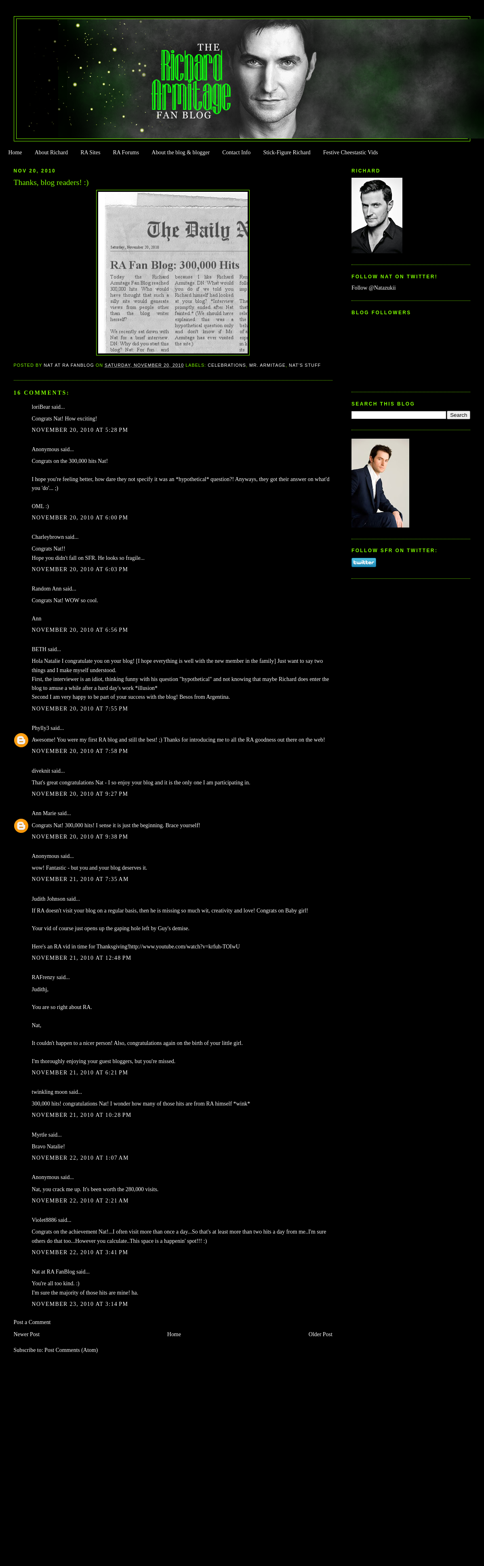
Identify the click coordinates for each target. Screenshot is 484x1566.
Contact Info (236, 152)
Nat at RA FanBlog (53, 1272)
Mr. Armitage (267, 365)
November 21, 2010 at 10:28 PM (82, 1115)
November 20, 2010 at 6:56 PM (80, 630)
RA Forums (126, 152)
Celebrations (227, 365)
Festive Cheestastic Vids (350, 152)
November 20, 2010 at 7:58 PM (80, 751)
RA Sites (90, 152)
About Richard (51, 152)
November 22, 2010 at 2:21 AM (80, 1201)
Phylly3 (40, 728)
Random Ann (47, 589)
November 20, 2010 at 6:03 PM (80, 569)
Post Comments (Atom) (71, 1350)
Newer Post (27, 1334)
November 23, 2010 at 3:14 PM (80, 1304)
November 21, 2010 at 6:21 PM (80, 1073)
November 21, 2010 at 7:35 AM (80, 879)
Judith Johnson (48, 899)
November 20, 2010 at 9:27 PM (80, 794)
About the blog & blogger (181, 152)
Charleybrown (48, 537)
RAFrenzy (43, 977)
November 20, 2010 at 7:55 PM (80, 709)
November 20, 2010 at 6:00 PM (80, 518)
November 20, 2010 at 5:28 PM (80, 430)
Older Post (320, 1334)
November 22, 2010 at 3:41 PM (80, 1252)
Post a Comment (32, 1322)
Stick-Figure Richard (286, 152)
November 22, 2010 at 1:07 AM (80, 1158)
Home (15, 152)
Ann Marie (44, 813)
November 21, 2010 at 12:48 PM (82, 958)
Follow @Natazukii (373, 288)
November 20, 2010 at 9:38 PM (80, 837)
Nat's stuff (305, 365)
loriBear (41, 407)
